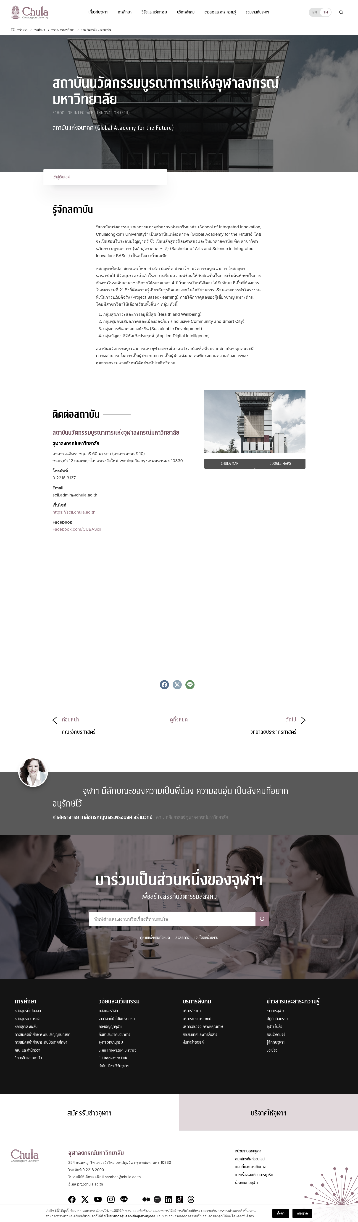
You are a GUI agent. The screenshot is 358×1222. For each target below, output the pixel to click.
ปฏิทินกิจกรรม (277, 1019)
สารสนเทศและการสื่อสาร (200, 1034)
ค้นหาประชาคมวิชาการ (114, 1034)
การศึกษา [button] (125, 12)
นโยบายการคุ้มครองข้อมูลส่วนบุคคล (129, 1216)
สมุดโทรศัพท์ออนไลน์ (250, 1159)
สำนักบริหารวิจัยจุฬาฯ (114, 1066)
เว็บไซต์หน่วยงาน (206, 937)
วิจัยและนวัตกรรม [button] (154, 12)
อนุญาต (302, 1213)
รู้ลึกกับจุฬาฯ (276, 1042)
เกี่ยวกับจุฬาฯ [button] (98, 12)
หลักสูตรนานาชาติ (27, 1019)
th (325, 12)
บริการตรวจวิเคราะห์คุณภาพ (203, 1026)
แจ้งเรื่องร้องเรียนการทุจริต (254, 1175)
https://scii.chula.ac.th (74, 512)
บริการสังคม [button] (186, 12)
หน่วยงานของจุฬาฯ (248, 1151)
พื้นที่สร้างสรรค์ (193, 1042)
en (314, 12)
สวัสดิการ (182, 937)
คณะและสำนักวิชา (27, 1050)
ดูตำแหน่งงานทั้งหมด (155, 937)
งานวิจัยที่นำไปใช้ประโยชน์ (117, 1019)
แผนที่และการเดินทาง (250, 1167)
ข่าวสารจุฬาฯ (275, 1011)
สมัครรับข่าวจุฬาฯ (89, 1113)
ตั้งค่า (250, 1216)
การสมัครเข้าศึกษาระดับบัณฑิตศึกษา (41, 1042)
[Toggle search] (341, 12)
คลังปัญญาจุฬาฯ (110, 1026)
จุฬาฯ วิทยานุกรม (111, 1042)
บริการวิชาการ (192, 1011)
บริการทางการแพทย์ (197, 1019)
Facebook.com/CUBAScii (77, 529)
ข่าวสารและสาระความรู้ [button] (220, 12)
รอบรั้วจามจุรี (276, 1034)
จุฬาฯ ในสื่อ (274, 1026)
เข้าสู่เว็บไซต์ (61, 177)
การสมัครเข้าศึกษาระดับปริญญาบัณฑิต (42, 1034)
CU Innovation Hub (113, 1058)
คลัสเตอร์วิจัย (108, 1011)
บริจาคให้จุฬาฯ (269, 1113)
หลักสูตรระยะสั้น (26, 1026)
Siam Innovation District (117, 1050)
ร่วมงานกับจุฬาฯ (257, 12)
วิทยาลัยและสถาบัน (28, 1058)
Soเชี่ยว (272, 1050)
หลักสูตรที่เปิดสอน (28, 1011)
